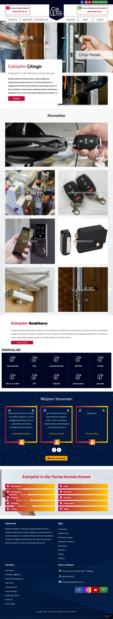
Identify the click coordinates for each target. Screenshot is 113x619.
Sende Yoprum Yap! (56, 458)
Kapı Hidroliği (11, 591)
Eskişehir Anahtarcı (66, 541)
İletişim (100, 19)
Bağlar (64, 509)
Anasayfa (12, 19)
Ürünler (61, 550)
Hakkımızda (27, 19)
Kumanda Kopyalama (14, 579)
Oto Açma (9, 570)
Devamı (16, 98)
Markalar (71, 19)
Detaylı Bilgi (22, 342)
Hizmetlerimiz (42, 19)
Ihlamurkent (66, 503)
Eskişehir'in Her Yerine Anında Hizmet (31, 73)
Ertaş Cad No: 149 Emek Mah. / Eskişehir (76, 571)
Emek (63, 486)
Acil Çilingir (10, 604)
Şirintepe (65, 492)
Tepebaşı (12, 497)
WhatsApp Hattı (99, 2)
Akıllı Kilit (9, 583)
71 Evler (11, 509)
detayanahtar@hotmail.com (71, 582)
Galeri (85, 19)
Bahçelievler (13, 486)
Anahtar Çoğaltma (13, 574)
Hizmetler (62, 546)
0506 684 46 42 (19, 11)
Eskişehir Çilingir (65, 537)
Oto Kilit (9, 599)
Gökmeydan (13, 492)
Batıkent (65, 497)
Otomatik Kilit (11, 587)
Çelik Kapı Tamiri (12, 595)
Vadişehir (12, 503)
